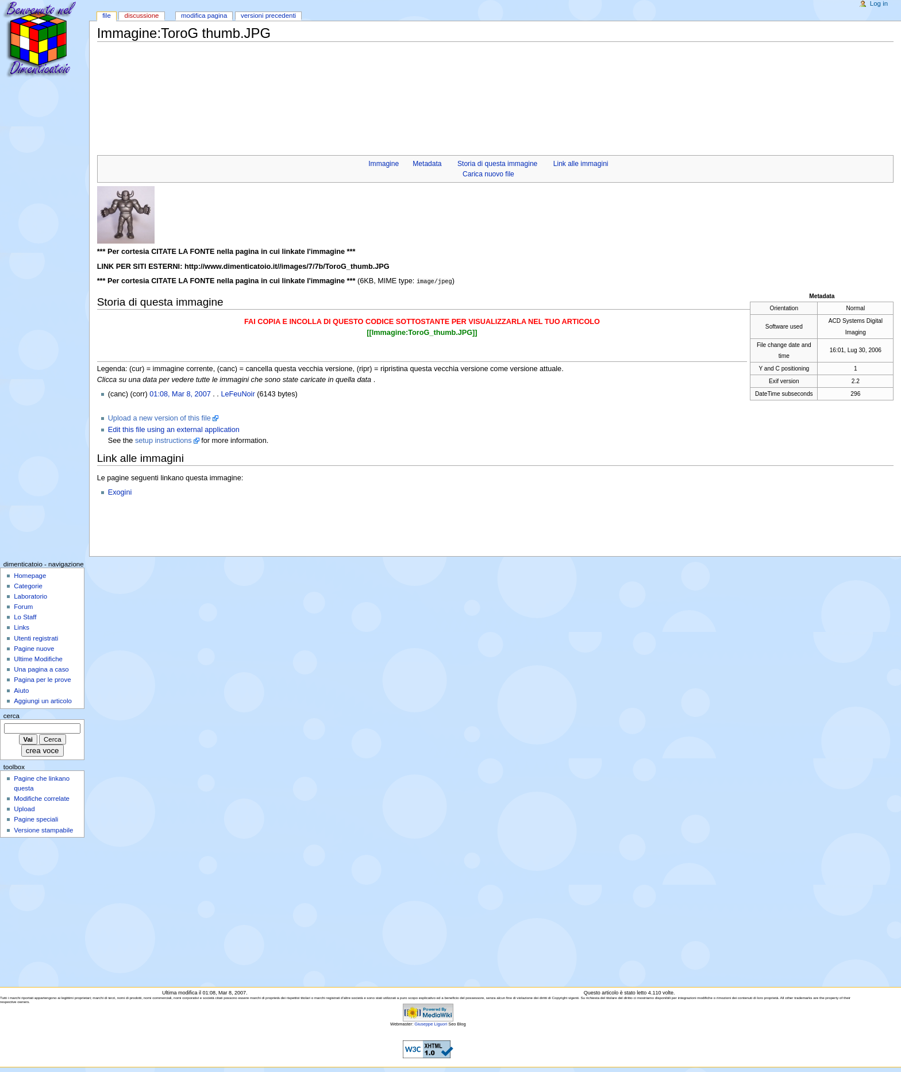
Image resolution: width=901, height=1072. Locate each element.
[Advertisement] (306, 69)
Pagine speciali (36, 818)
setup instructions (163, 440)
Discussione (142, 15)
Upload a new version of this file (159, 418)
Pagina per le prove (42, 679)
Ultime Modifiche (38, 658)
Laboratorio (30, 595)
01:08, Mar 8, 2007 (180, 394)
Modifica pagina (204, 15)
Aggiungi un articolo (43, 700)
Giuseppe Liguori (430, 1023)
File (106, 15)
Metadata (427, 164)
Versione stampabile (43, 829)
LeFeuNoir (238, 394)
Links (21, 626)
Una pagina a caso (41, 668)
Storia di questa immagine (497, 164)
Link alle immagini (581, 164)
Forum (23, 606)
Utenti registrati (36, 637)
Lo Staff (25, 616)
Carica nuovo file (488, 174)
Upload (24, 808)
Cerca (11, 715)
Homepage (30, 575)
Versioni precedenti (268, 15)
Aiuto (21, 690)
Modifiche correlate (42, 798)
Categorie (28, 585)
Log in (879, 3)
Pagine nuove (34, 648)
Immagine (383, 164)
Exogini (120, 492)
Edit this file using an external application (174, 429)
